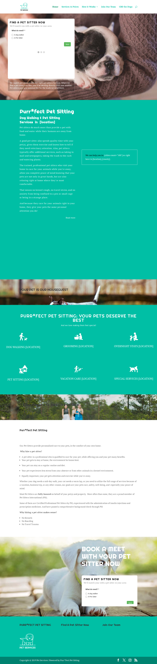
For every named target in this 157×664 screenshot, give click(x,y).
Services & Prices (70, 7)
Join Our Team (108, 7)
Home (55, 7)
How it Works (89, 7)
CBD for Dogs (125, 7)
